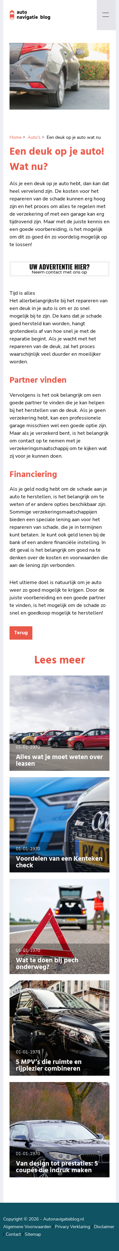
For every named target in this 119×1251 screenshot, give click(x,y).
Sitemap (33, 1234)
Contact (13, 1234)
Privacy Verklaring (72, 1227)
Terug (21, 633)
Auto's (34, 137)
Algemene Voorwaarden (27, 1227)
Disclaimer (104, 1227)
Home (16, 137)
